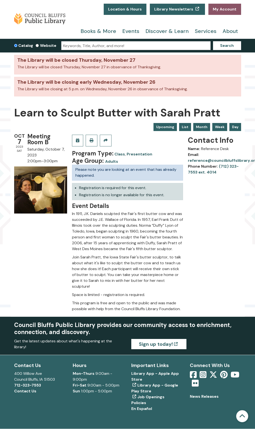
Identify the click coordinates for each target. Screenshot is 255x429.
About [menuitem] (230, 31)
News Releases (204, 396)
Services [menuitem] (205, 31)
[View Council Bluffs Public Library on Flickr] (195, 384)
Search (227, 45)
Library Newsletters (174, 9)
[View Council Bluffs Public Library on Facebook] (194, 376)
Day (235, 127)
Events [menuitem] (130, 31)
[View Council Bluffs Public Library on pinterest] (224, 376)
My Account (224, 9)
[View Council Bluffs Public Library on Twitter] (213, 376)
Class (119, 154)
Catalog (25, 45)
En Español (141, 408)
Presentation (139, 154)
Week (219, 127)
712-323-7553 (27, 385)
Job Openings (150, 396)
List (185, 127)
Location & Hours (125, 9)
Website (48, 45)
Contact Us (25, 391)
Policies (138, 402)
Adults (111, 161)
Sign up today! (156, 344)
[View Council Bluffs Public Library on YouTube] (235, 376)
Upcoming (165, 127)
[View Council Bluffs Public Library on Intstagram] (203, 376)
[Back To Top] (242, 416)
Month (201, 127)
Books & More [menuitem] (98, 31)
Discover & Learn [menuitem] (167, 31)
